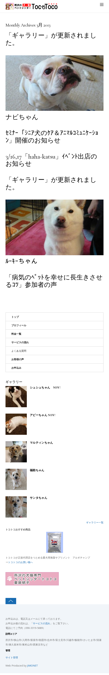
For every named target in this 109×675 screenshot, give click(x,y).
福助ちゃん (37, 470)
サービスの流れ (20, 342)
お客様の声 (17, 359)
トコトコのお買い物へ (20, 562)
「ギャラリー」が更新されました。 (51, 39)
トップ (15, 316)
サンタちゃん (38, 498)
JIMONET (32, 665)
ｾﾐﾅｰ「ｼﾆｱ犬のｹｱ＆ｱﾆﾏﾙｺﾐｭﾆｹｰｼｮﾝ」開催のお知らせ (52, 136)
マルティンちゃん (41, 443)
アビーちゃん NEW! (43, 415)
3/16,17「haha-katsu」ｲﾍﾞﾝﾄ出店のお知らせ (51, 160)
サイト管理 (12, 657)
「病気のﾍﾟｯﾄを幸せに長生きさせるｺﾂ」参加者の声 (54, 281)
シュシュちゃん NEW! (45, 387)
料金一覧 (16, 333)
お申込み (16, 367)
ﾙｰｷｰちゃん (21, 261)
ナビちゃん (22, 117)
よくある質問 (18, 350)
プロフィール (18, 325)
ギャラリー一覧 (94, 522)
